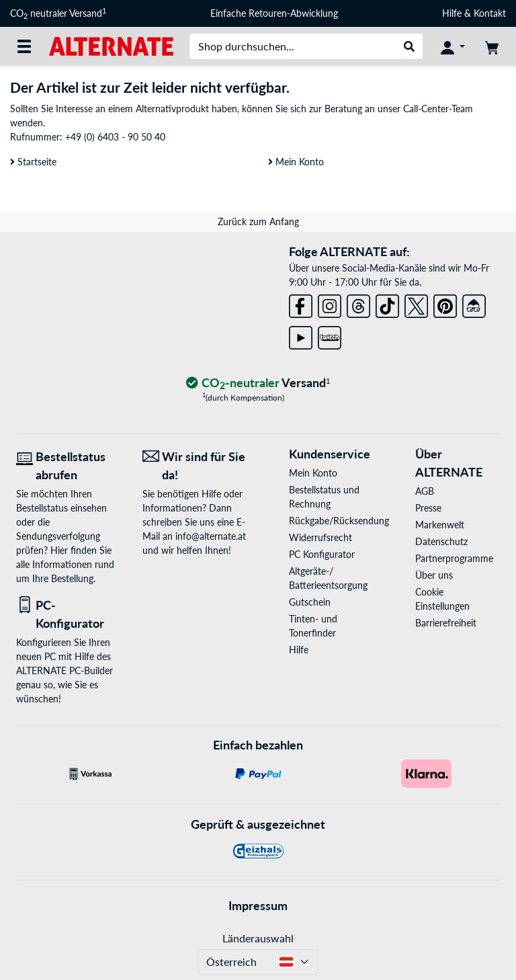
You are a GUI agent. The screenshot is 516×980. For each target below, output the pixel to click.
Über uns (434, 575)
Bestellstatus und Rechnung (324, 496)
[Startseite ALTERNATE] (111, 45)
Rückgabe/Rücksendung (331, 520)
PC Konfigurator (322, 554)
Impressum (258, 905)
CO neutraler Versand (58, 13)
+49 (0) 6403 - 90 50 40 (115, 136)
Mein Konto (296, 161)
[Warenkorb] (492, 46)
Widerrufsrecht (320, 537)
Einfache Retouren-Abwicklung (274, 13)
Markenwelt (439, 524)
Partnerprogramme (454, 558)
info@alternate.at (210, 536)
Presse (428, 508)
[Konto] (453, 46)
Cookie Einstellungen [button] (442, 599)
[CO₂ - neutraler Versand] (258, 383)
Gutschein (310, 602)
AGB (424, 491)
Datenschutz (441, 541)
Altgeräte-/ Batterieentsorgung (328, 578)
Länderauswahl (258, 938)
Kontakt (490, 13)
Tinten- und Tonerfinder (313, 626)
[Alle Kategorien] (24, 46)
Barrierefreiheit (445, 622)
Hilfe (452, 13)
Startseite (33, 161)
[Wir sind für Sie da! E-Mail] (195, 466)
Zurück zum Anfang (258, 221)
